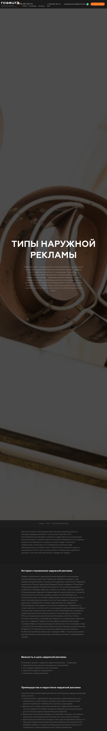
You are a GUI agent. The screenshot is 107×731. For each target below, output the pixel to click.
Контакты (41, 6)
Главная (41, 523)
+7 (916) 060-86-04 (53, 4)
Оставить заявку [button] (98, 4)
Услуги (24, 6)
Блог (48, 6)
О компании (32, 6)
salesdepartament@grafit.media (75, 4)
